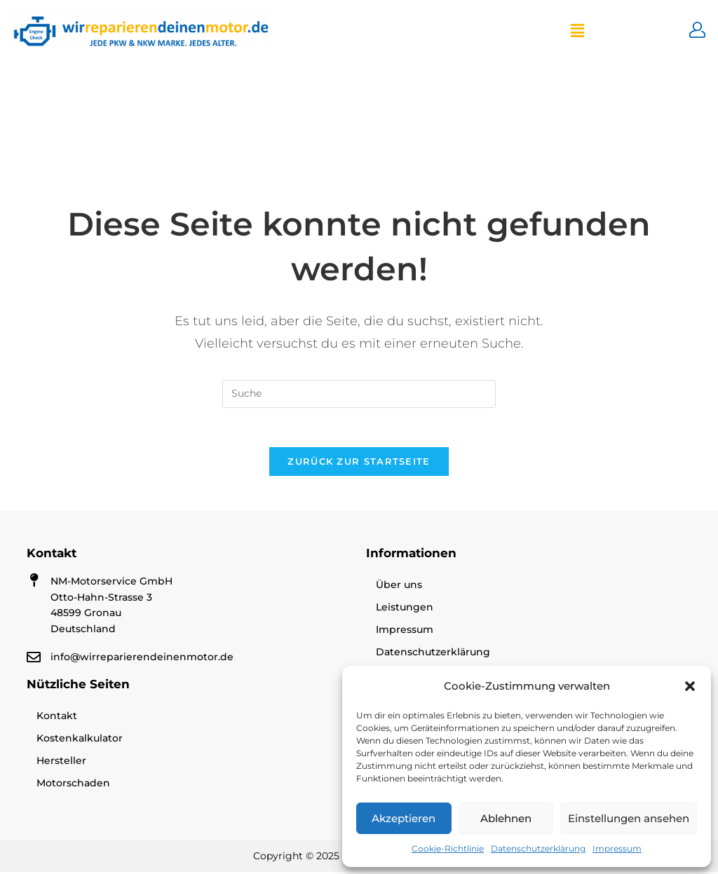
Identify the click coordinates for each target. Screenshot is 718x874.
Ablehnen (505, 818)
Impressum (617, 848)
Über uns (399, 587)
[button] (690, 686)
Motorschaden (73, 785)
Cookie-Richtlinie (448, 848)
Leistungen (404, 609)
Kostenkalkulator (79, 740)
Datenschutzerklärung (538, 848)
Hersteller (61, 762)
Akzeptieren (403, 818)
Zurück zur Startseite (358, 464)
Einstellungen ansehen (628, 818)
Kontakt (56, 717)
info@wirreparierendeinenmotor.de (141, 659)
